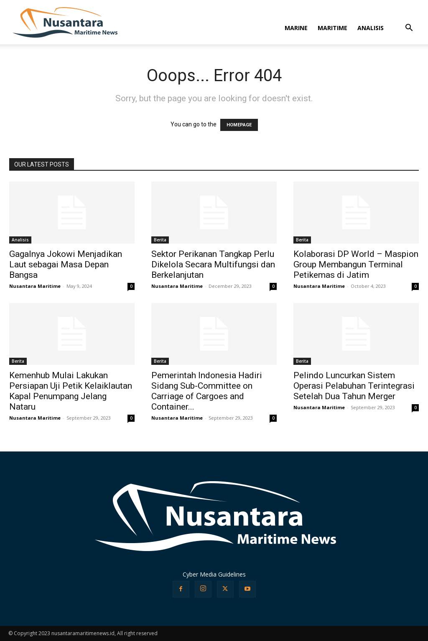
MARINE (296, 28)
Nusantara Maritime (35, 286)
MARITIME (332, 28)
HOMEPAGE (239, 125)
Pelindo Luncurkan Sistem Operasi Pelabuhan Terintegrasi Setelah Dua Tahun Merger (354, 385)
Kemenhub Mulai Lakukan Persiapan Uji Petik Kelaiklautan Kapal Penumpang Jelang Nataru (70, 391)
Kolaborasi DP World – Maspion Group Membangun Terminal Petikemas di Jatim (355, 264)
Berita (160, 240)
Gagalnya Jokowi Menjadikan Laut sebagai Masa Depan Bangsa (65, 264)
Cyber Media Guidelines (214, 574)
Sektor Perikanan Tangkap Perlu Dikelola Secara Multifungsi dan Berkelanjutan (213, 264)
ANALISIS (370, 28)
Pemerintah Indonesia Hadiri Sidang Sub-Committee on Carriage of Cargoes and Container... (206, 391)
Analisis (20, 240)
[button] (409, 29)
